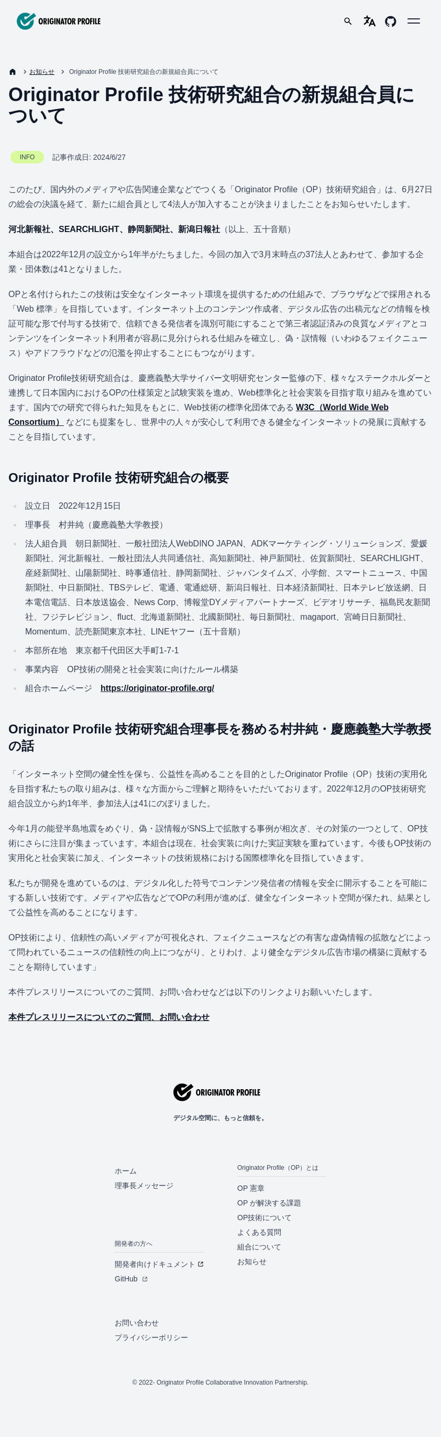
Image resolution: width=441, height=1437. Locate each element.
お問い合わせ (137, 1323)
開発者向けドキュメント (159, 1264)
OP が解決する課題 (269, 1203)
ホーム (126, 1171)
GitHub (131, 1279)
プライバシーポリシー (151, 1337)
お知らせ (41, 71)
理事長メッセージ (144, 1185)
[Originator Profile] (59, 21)
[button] (413, 20)
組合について (259, 1247)
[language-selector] (369, 21)
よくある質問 (259, 1232)
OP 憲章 (250, 1188)
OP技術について (264, 1217)
